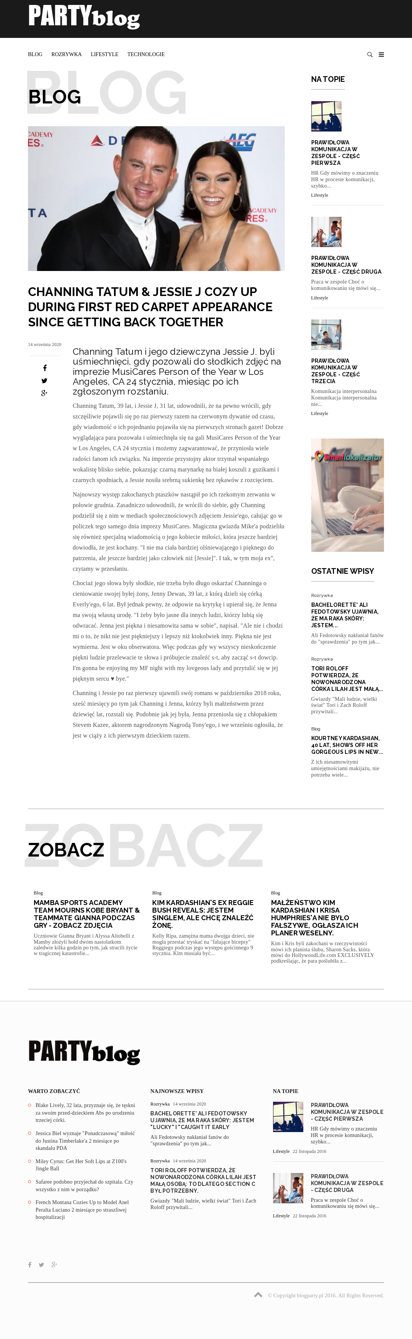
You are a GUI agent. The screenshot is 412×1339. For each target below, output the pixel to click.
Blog (35, 54)
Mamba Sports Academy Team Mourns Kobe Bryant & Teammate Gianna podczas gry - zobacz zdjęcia (87, 914)
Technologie (146, 54)
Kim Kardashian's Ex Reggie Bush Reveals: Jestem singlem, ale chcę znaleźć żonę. (203, 914)
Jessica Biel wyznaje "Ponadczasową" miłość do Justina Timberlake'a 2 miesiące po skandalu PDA (85, 1141)
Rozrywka (67, 54)
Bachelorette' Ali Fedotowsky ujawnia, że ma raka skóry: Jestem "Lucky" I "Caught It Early (202, 1120)
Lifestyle (105, 54)
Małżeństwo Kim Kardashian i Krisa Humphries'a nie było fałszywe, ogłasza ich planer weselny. (314, 918)
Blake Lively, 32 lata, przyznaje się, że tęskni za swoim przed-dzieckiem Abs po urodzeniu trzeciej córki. (85, 1113)
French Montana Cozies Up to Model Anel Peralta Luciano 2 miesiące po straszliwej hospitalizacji (82, 1210)
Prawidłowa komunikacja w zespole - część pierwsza (347, 1112)
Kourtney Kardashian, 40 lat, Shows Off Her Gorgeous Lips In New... (347, 745)
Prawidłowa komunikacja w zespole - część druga (346, 265)
